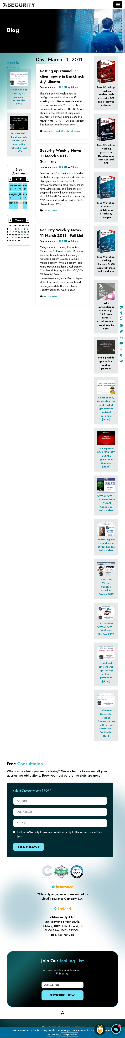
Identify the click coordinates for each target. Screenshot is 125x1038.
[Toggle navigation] (117, 4)
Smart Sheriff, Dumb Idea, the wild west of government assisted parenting (106, 407)
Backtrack (47, 131)
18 (22, 234)
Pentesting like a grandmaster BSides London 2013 (106, 545)
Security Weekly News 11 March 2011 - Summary (60, 156)
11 (22, 231)
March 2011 (19, 220)
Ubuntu (77, 131)
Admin (74, 87)
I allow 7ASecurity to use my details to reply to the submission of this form (59, 834)
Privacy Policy (53, 1034)
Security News (50, 210)
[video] (106, 419)
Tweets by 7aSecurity (13, 65)
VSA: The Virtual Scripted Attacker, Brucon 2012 (106, 587)
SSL (63, 131)
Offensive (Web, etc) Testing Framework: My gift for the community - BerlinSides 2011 (106, 723)
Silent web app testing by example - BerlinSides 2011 (18, 97)
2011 (19, 179)
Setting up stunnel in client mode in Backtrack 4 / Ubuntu (62, 76)
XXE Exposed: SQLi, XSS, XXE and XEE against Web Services (106, 456)
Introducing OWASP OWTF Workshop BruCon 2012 (106, 628)
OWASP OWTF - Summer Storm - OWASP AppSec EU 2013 (106, 503)
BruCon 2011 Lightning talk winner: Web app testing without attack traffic (18, 142)
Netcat (57, 131)
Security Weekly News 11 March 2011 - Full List (61, 232)
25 (22, 237)
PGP (46, 791)
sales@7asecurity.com (27, 791)
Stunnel (69, 131)
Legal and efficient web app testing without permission (106, 670)
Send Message (28, 847)
